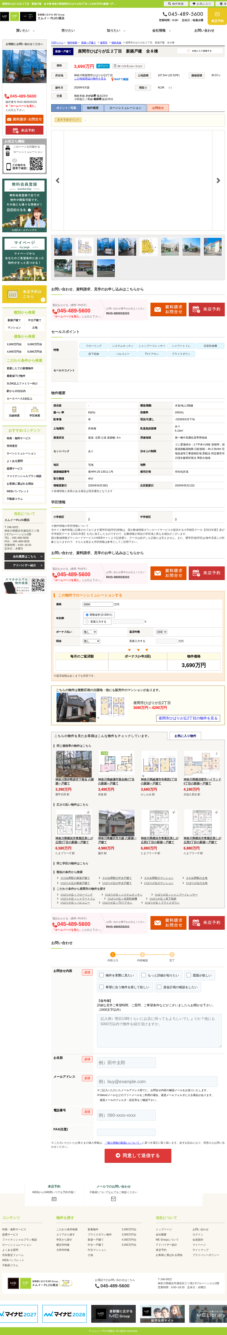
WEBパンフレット (18, 491)
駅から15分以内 (16, 391)
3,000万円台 (34, 344)
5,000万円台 (34, 351)
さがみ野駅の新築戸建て (75, 878)
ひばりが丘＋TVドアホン (117, 902)
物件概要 (93, 108)
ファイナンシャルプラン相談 (24, 476)
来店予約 (217, 21)
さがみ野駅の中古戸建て (117, 878)
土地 (34, 327)
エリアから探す (65, 1234)
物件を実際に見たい (116, 975)
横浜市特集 (63, 1244)
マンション (14, 327)
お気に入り (202, 3)
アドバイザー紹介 (24, 565)
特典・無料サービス (19, 438)
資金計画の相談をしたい (177, 987)
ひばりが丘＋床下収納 (163, 898)
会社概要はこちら (24, 556)
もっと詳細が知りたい (160, 975)
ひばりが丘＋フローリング (77, 894)
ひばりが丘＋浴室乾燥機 (122, 898)
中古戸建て (34, 320)
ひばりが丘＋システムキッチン (123, 894)
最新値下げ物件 (16, 376)
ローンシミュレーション (125, 108)
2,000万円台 (14, 344)
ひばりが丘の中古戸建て (117, 883)
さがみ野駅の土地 (196, 878)
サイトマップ (201, 1249)
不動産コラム (15, 498)
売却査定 (12, 445)
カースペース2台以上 (19, 398)
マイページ (199, 1244)
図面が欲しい (199, 975)
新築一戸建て (96, 1239)
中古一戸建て (96, 1244)
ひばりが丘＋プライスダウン (162, 902)
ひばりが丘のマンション (159, 883)
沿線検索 (14, 415)
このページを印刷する (26, 146)
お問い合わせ (204, 30)
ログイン (198, 1234)
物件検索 (176, 3)
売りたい (68, 30)
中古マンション (97, 1249)
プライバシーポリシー (206, 1255)
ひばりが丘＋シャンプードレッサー (176, 894)
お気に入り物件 (185, 736)
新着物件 (93, 1229)
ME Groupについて (167, 1239)
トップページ (164, 1229)
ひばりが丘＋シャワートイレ (78, 898)
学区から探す (64, 1239)
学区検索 (34, 415)
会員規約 (198, 1239)
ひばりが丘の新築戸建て (75, 883)
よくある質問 (15, 461)
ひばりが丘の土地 (196, 883)
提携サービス (15, 468)
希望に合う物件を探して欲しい (124, 987)
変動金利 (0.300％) (99, 614)
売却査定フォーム (13, 1255)
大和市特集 (63, 1249)
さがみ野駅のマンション (159, 878)
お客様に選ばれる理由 (20, 483)
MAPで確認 (119, 79)
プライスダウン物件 (100, 1234)
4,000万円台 (14, 351)
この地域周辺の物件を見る (90, 78)
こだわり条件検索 (67, 1229)
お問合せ (158, 108)
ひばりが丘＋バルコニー (75, 902)
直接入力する (97, 621)
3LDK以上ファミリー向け (22, 383)
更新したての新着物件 (20, 368)
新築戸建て (14, 320)
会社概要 (161, 1234)
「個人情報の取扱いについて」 (123, 1142)
